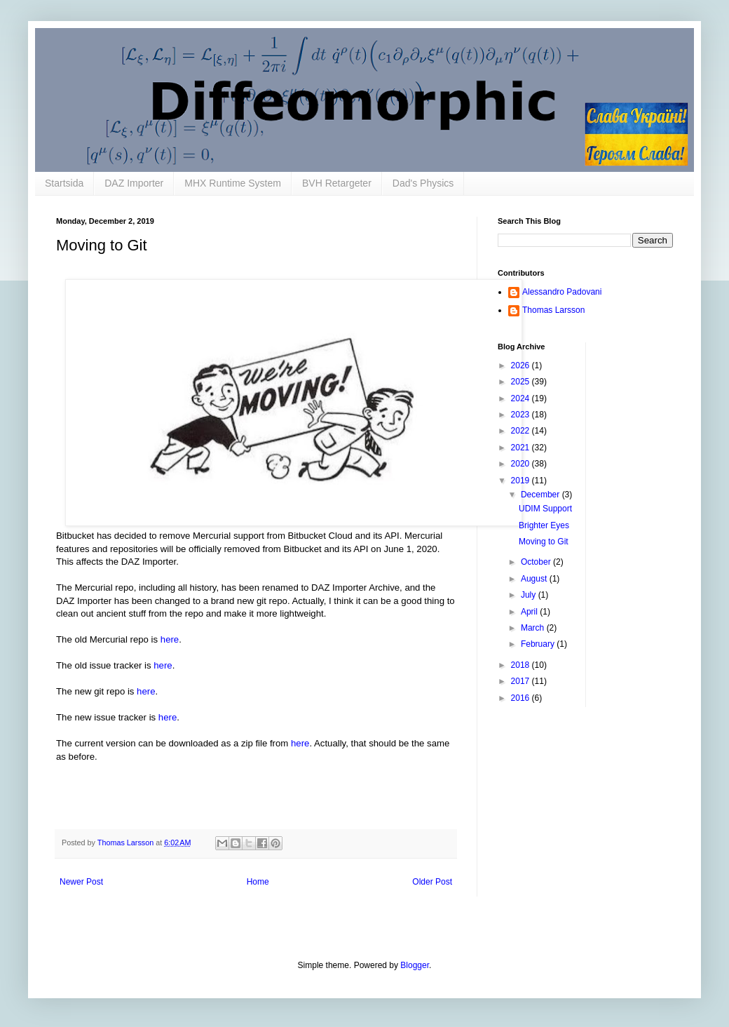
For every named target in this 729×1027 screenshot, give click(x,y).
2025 (521, 382)
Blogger (414, 965)
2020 (521, 464)
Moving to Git (543, 541)
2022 (521, 431)
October (537, 562)
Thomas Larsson (553, 310)
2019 (521, 480)
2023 (521, 414)
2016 (521, 698)
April (530, 612)
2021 (521, 447)
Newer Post (81, 882)
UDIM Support (545, 509)
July (529, 595)
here (170, 639)
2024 (521, 398)
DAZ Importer (133, 183)
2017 (521, 681)
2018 (521, 665)
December (541, 494)
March (534, 628)
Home (258, 882)
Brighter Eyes (544, 525)
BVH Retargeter (337, 183)
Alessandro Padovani (561, 292)
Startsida (64, 183)
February (539, 644)
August (535, 579)
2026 (521, 365)
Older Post (432, 882)
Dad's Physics (423, 183)
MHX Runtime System (232, 183)
